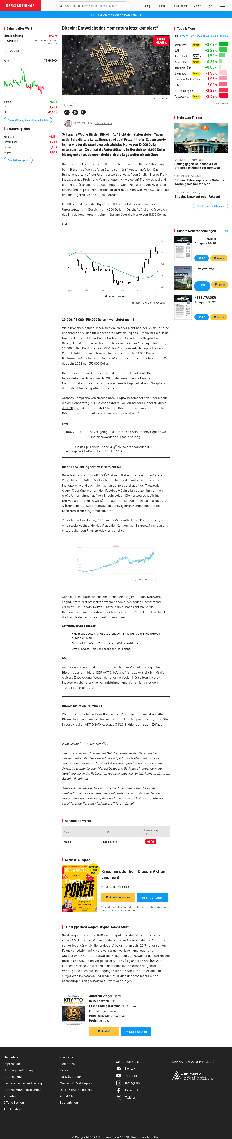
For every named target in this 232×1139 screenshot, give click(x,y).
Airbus (177, 85)
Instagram (128, 1083)
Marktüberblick (70, 1076)
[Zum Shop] (148, 5)
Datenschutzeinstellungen (23, 1090)
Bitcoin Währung (13, 36)
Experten (66, 1070)
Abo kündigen (13, 1109)
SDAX (213, 36)
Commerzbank (181, 45)
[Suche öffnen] (60, 5)
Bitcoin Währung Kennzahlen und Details (28, 120)
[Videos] (197, 5)
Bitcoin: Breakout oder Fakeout (197, 196)
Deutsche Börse (181, 56)
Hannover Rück (182, 68)
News (196, 44)
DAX (176, 36)
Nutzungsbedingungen (20, 1070)
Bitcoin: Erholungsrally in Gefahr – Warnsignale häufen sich (199, 182)
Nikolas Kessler (103, 123)
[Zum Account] (162, 5)
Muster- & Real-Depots (76, 1083)
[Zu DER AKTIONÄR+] (180, 5)
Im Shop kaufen (152, 897)
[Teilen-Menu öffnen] (67, 112)
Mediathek (67, 1064)
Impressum (12, 1064)
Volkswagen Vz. (181, 96)
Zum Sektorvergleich (18, 160)
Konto (119, 910)
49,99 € (202, 286)
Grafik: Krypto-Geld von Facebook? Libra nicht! (101, 648)
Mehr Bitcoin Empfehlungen (210, 206)
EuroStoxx (222, 36)
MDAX (206, 36)
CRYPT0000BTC (13, 40)
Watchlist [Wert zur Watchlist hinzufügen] (14, 51)
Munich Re (180, 62)
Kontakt (126, 1068)
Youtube (126, 1076)
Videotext (11, 1096)
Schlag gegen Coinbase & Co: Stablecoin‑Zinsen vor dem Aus (197, 165)
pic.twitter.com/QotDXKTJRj (137, 447)
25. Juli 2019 (113, 451)
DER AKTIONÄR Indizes (76, 1090)
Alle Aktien (67, 1057)
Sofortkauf (118, 897)
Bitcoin (69, 105)
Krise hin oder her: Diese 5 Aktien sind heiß (133, 874)
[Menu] (222, 5)
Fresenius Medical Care (187, 79)
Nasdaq (184, 36)
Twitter (126, 1097)
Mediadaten (12, 1057)
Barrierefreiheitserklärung (23, 1083)
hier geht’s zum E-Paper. (146, 724)
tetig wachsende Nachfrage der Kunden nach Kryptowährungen (116, 525)
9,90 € (201, 258)
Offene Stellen (14, 1102)
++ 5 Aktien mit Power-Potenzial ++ (116, 15)
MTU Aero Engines (184, 91)
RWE (176, 50)
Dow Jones (196, 36)
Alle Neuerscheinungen (223, 231)
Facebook (127, 1090)
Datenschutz (13, 1076)
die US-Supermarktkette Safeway (99, 506)
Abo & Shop (68, 1096)
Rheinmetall (180, 73)
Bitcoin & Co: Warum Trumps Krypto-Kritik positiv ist (105, 643)
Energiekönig (204, 268)
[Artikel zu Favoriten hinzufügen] (83, 112)
